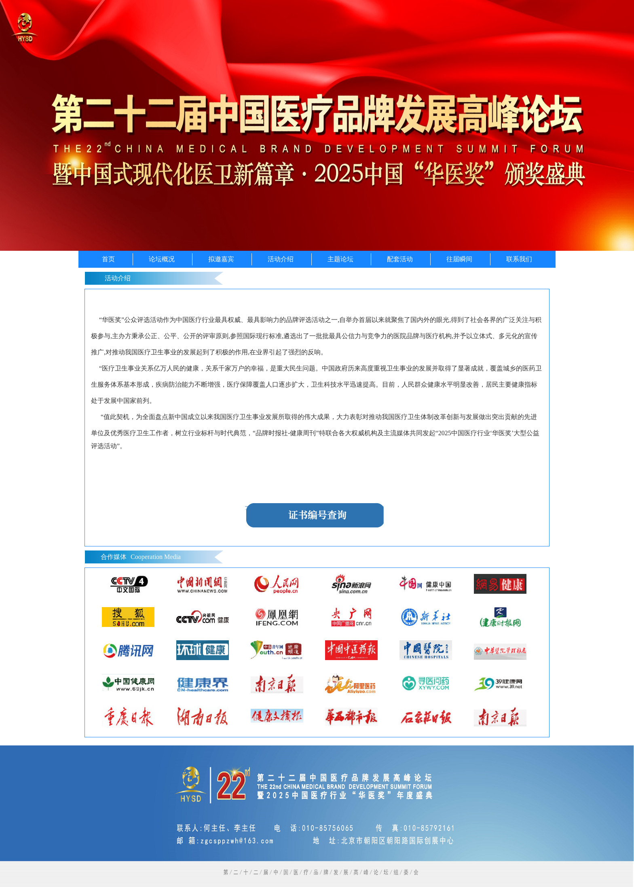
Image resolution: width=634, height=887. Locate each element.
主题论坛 (340, 259)
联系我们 (519, 259)
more (534, 557)
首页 (108, 259)
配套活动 (400, 259)
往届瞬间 (459, 259)
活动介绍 (281, 259)
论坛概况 (162, 259)
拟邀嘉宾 (221, 259)
